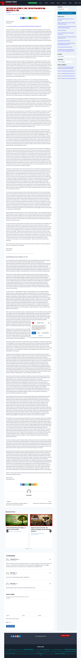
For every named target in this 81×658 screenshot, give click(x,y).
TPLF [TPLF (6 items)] (75, 653)
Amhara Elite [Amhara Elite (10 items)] (39, 649)
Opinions (64, 2)
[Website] (45, 617)
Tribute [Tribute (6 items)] (40, 655)
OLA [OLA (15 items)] (6, 653)
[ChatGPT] (30, 18)
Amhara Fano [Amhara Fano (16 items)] (45, 649)
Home (40, 2)
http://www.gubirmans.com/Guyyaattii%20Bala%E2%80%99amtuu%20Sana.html (26, 26)
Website (39, 617)
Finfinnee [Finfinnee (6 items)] (23, 651)
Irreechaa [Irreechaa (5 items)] (51, 651)
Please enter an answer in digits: (13, 620)
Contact (76, 2)
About (70, 2)
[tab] (26, 550)
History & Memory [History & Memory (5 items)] (34, 651)
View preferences (45, 332)
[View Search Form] (79, 2)
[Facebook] (21, 18)
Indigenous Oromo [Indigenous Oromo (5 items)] (40, 651)
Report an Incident (65, 635)
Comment (8, 600)
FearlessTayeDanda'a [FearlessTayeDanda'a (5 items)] (19, 651)
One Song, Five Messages (62, 30)
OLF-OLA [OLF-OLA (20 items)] (12, 653)
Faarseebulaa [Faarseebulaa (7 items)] (9, 651)
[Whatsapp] (28, 18)
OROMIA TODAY (10, 533)
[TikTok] (18, 636)
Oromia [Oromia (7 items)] (19, 653)
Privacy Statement (40, 335)
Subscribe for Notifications (67, 13)
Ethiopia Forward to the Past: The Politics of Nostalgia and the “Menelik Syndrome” (40, 531)
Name (8, 617)
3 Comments (23, 14)
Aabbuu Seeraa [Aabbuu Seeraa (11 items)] (12, 649)
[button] (48, 322)
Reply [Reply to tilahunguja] (50, 574)
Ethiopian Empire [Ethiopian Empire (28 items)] (70, 649)
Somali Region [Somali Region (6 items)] (68, 653)
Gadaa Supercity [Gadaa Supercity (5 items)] (27, 651)
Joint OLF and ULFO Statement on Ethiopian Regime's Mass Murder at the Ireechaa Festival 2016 (17, 504)
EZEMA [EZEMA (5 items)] (5, 651)
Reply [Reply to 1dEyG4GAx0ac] (50, 561)
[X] (23, 18)
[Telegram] (26, 18)
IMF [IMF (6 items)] (37, 651)
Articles (46, 2)
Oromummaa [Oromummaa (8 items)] (34, 653)
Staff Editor (9, 14)
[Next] (50, 532)
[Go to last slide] (7, 532)
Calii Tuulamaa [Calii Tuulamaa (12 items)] (57, 649)
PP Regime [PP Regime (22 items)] (40, 653)
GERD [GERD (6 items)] (31, 651)
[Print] (34, 18)
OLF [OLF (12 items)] (8, 653)
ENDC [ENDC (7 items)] (62, 649)
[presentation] (17, 522)
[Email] (32, 18)
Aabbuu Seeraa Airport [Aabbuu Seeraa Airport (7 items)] (20, 649)
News (58, 2)
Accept (34, 332)
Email (23, 617)
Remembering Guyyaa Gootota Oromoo (64, 40)
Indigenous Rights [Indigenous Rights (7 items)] (46, 651)
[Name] (13, 617)
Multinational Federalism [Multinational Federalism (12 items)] (71, 651)
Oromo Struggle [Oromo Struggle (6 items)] (29, 653)
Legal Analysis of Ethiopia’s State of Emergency (41, 502)
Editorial (52, 2)
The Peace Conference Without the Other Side (65, 47)
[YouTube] (16, 636)
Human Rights (8, 12)
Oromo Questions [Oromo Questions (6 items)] (23, 653)
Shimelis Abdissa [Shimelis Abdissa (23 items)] (60, 653)
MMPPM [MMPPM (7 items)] (61, 651)
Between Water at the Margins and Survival (69, 78)
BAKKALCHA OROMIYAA (33, 2)
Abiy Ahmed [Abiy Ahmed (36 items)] (28, 649)
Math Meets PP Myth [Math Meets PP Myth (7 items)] (55, 651)
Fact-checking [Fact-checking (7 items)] (13, 651)
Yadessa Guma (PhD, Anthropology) (38, 535)
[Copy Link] (37, 18)
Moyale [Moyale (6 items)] (64, 651)
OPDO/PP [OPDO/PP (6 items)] (16, 653)
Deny (39, 332)
